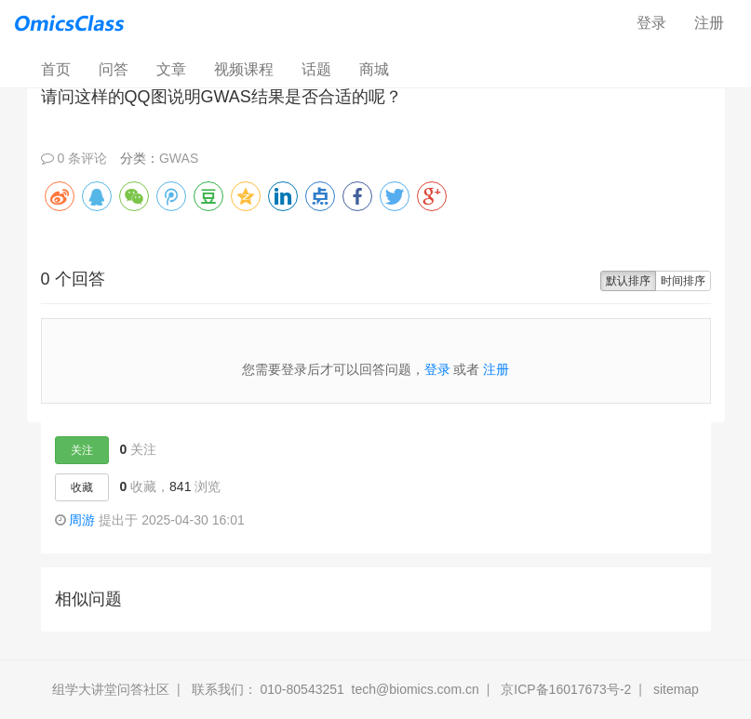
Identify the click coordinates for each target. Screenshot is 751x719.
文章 (171, 69)
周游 (82, 520)
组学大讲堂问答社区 (110, 689)
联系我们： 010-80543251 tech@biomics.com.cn (335, 689)
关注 (82, 450)
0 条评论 (74, 158)
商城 (374, 69)
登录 (651, 23)
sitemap (676, 689)
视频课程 (244, 69)
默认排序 (628, 280)
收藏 (82, 487)
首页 (63, 68)
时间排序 (683, 280)
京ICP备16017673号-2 (566, 689)
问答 (113, 69)
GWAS (178, 158)
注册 (709, 23)
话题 (316, 69)
